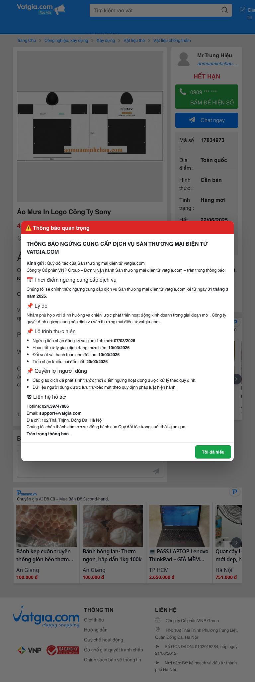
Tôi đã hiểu (213, 452)
